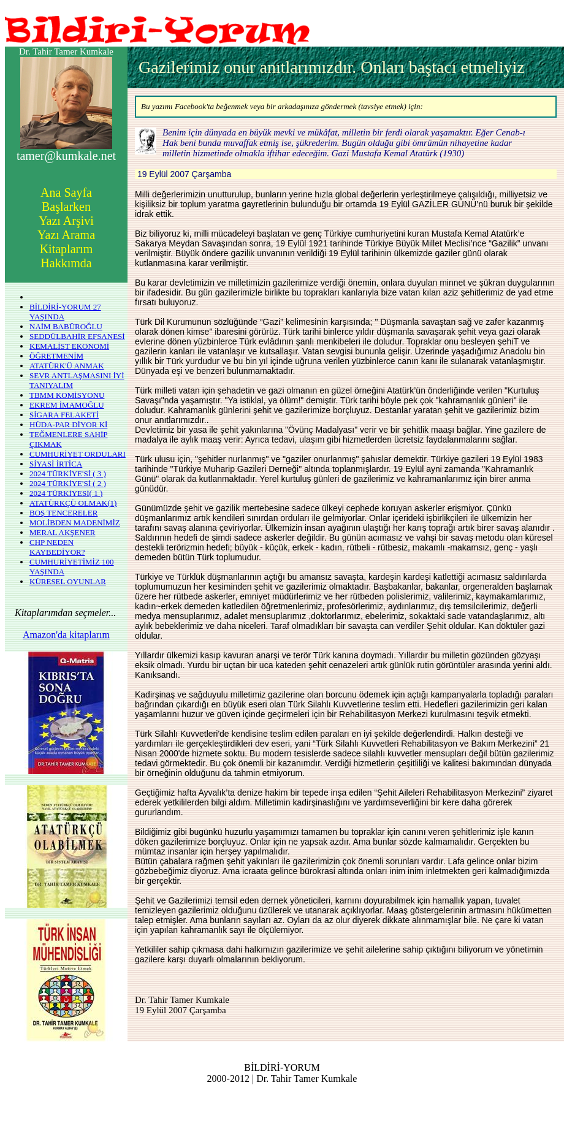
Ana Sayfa (66, 192)
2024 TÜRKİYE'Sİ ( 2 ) (67, 483)
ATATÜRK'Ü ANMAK (66, 365)
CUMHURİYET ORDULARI (77, 453)
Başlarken (66, 206)
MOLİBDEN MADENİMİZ (74, 522)
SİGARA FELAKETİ (64, 414)
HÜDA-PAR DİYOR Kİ (68, 424)
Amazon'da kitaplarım (66, 635)
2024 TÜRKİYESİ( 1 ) (65, 493)
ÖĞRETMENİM (56, 355)
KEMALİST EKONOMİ (69, 346)
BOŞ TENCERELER (63, 512)
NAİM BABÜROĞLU (65, 326)
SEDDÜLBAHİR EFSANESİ (77, 336)
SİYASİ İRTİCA (55, 463)
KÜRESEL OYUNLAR (67, 581)
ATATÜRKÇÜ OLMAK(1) (72, 503)
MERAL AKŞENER (62, 532)
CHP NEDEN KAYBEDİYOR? (57, 547)
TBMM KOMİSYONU (66, 395)
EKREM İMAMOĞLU (66, 404)
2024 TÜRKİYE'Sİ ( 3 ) (67, 473)
